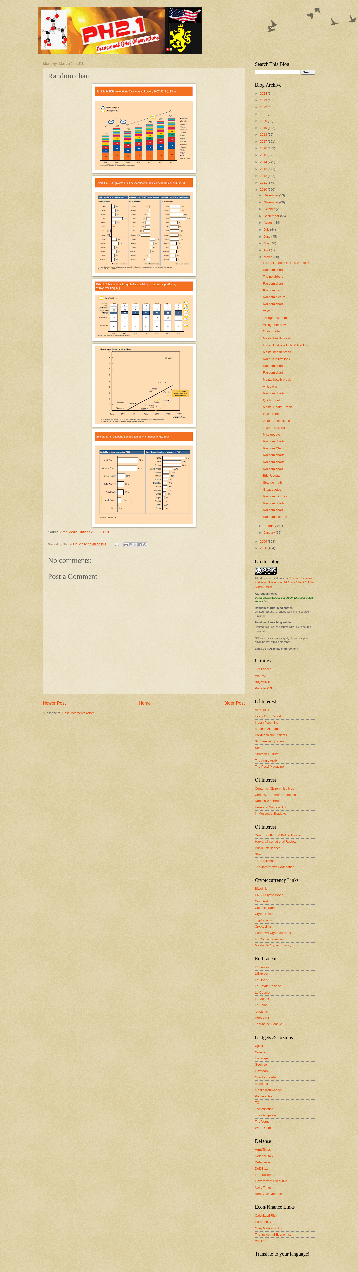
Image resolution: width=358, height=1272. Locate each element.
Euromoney (263, 1222)
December (271, 195)
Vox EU (260, 1241)
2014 (264, 162)
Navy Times (263, 1187)
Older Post (234, 703)
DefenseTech (264, 1162)
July (267, 229)
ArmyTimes (263, 1149)
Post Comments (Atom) (79, 713)
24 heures (262, 967)
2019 (264, 128)
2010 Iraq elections (276, 421)
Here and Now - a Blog (271, 807)
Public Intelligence (268, 848)
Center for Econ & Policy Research (279, 835)
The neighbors (273, 276)
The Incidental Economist (273, 1234)
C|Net (259, 1046)
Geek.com (262, 1064)
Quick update (272, 400)
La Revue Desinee (268, 986)
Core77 (260, 1052)
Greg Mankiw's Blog (269, 1228)
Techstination (264, 1109)
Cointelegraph (265, 907)
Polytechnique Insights (271, 735)
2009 (264, 541)
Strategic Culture (267, 754)
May (267, 243)
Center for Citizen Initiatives (274, 788)
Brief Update (272, 475)
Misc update (271, 434)
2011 (264, 182)
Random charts (273, 366)
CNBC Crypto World (269, 895)
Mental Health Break (277, 407)
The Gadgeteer (265, 1115)
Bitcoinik (261, 888)
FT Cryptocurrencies (269, 939)
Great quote (271, 331)
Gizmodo (261, 1071)
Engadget (261, 1058)
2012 (264, 176)
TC (257, 1102)
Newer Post (54, 703)
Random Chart (273, 448)
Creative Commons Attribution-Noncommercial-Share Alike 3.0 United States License (285, 582)
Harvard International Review (275, 841)
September (272, 216)
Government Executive (271, 1181)
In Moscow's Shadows (270, 813)
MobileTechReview (268, 1090)
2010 (264, 189)
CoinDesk (262, 901)
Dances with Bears (268, 801)
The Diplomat (264, 861)
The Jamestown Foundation (274, 867)
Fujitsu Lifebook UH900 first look (286, 345)
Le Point (261, 1005)
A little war (270, 386)
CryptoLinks (263, 926)
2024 (264, 93)
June (267, 236)
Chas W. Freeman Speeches (275, 795)
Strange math (272, 482)
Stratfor (260, 854)
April (267, 250)
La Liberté (262, 980)
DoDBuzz (261, 1168)
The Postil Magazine (269, 766)
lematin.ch (262, 1011)
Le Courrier (263, 992)
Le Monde (262, 999)
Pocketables (263, 1096)
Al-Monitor (262, 710)
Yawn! (267, 311)
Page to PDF (264, 688)
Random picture (274, 290)
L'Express (262, 973)
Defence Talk (264, 1156)
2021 (264, 114)
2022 (264, 107)
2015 (264, 155)
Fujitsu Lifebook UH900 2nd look (286, 263)
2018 (264, 134)
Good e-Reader (266, 1077)
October (270, 209)
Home (145, 703)
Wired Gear (263, 1128)
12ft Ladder (263, 669)
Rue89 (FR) (263, 1017)
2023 (264, 100)
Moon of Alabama (267, 729)
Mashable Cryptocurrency (273, 945)
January (270, 532)
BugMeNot (262, 682)
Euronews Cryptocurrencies (274, 933)
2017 (264, 141)
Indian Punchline (266, 722)
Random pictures (275, 496)
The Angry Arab (266, 760)
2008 (264, 548)
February (270, 526)
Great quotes (272, 489)
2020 (264, 121)
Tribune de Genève (268, 1024)
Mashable (262, 1084)
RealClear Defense (268, 1194)
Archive (260, 675)
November (271, 202)
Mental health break (277, 338)
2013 (264, 169)
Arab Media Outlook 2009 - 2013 (84, 532)
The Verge (262, 1121)
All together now (274, 325)
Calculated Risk (266, 1215)
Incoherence (271, 414)
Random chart (273, 270)
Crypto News (264, 914)
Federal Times (265, 1175)
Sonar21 (261, 748)
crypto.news (263, 920)
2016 (264, 148)
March (268, 257)
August (269, 222)
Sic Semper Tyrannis (269, 741)
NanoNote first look (276, 359)
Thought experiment (277, 318)
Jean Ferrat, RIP (274, 428)
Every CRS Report (268, 716)
